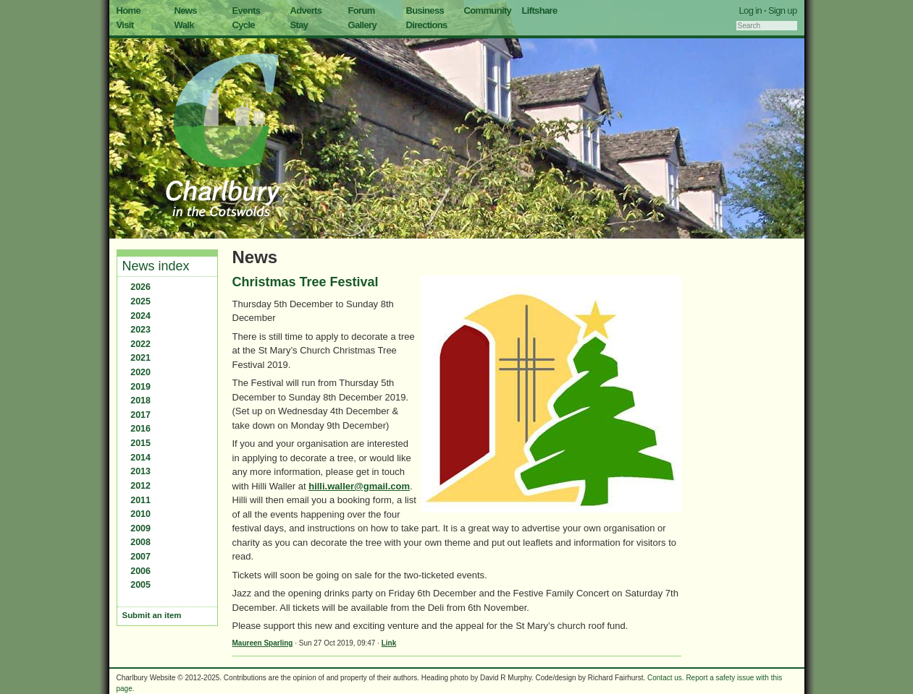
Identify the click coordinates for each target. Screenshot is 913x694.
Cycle (243, 25)
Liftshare (540, 10)
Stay (299, 25)
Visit (125, 25)
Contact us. (665, 678)
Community (488, 10)
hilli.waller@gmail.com (359, 486)
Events (246, 10)
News (185, 10)
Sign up (782, 10)
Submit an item (152, 615)
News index (156, 266)
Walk (184, 25)
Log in (750, 10)
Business (425, 10)
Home (129, 10)
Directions (426, 25)
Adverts (306, 10)
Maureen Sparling (262, 643)
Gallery (362, 25)
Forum (361, 10)
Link (389, 643)
